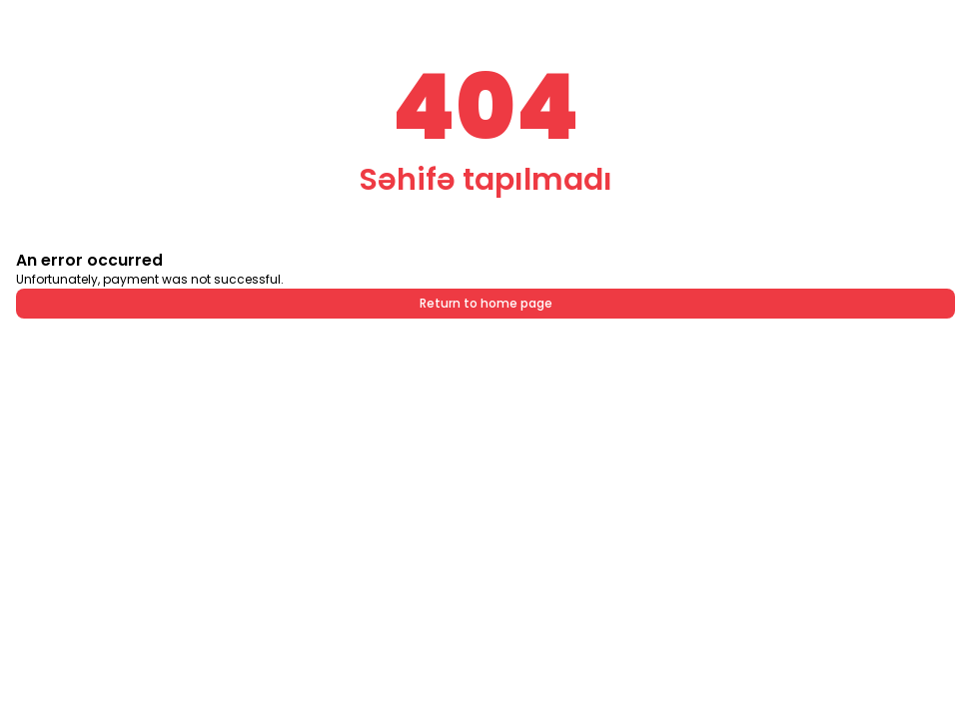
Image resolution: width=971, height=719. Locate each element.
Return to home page (486, 303)
